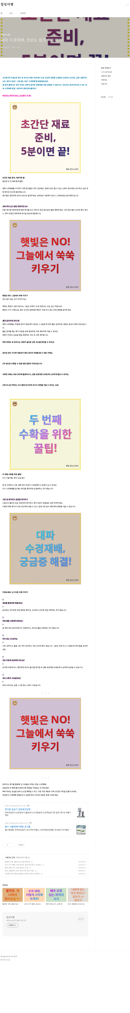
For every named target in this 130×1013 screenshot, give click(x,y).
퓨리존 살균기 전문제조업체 (17, 809)
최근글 (103, 97)
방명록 (23, 13)
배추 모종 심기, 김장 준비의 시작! (17, 867)
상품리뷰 (104, 84)
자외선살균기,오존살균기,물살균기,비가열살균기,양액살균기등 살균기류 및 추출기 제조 (38, 813)
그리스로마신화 (106, 72)
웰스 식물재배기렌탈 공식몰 (17, 826)
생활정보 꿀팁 (10, 857)
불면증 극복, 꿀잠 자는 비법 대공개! (17, 862)
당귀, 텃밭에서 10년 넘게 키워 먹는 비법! (19, 870)
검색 (122, 5)
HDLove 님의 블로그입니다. (16, 920)
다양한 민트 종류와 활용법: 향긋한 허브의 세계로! (22, 873)
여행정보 (104, 80)
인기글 (110, 97)
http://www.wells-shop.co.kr (16, 823)
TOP (128, 957)
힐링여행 (7, 4)
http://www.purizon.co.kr (15, 806)
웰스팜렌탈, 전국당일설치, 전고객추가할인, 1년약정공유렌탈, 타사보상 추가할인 (37, 829)
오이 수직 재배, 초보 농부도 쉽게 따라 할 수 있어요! (23, 864)
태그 (11, 13)
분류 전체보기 (106, 68)
